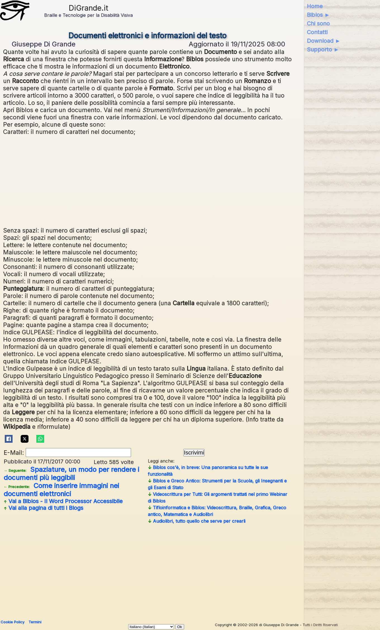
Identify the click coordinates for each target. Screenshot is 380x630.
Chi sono (318, 23)
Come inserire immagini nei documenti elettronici (61, 490)
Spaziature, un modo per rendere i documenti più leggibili (71, 473)
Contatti (317, 32)
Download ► (324, 40)
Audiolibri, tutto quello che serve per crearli (196, 521)
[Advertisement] (147, 180)
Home (315, 6)
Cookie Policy (12, 622)
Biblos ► (318, 14)
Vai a (63, 501)
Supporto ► (323, 49)
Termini (34, 622)
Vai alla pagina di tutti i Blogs (43, 508)
